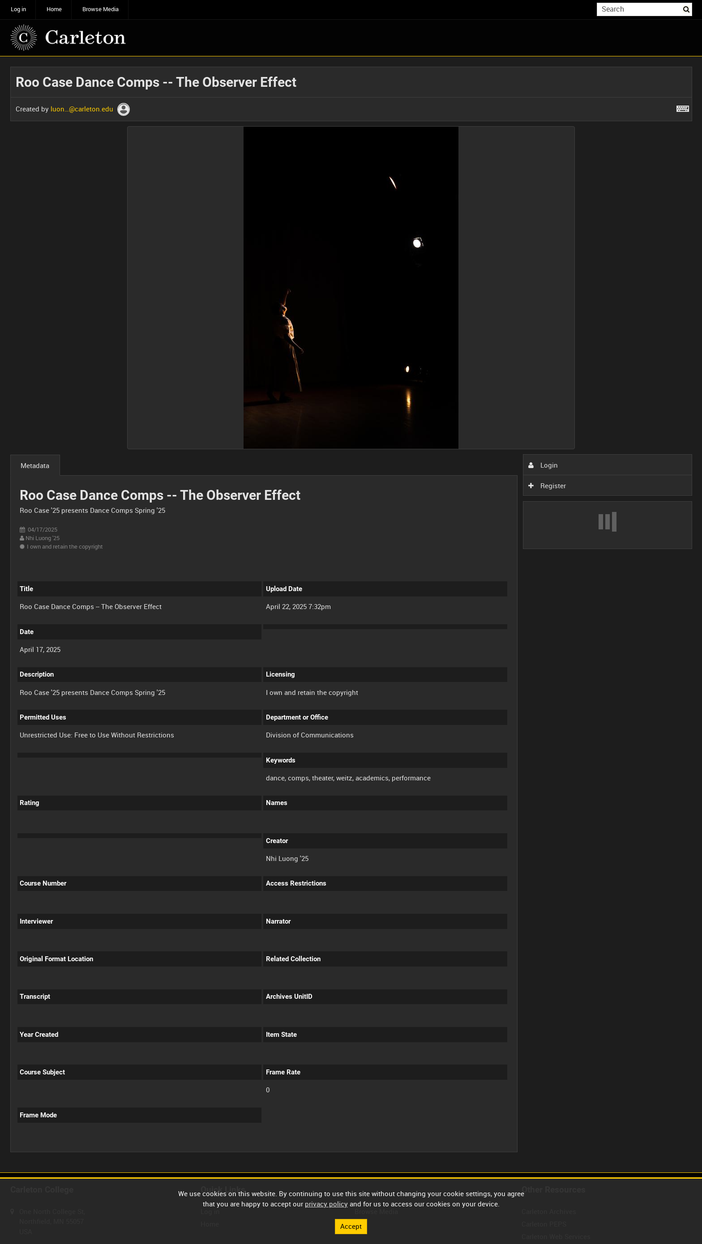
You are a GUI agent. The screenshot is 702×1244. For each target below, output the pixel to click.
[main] (351, 615)
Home (54, 9)
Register (547, 485)
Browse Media (100, 9)
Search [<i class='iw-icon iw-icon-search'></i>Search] (687, 8)
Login (543, 464)
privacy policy (326, 1203)
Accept (351, 1226)
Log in (18, 9)
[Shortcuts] (682, 107)
